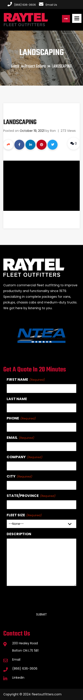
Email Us (48, 5)
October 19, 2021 (32, 131)
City (11, 476)
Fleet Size (16, 515)
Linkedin (18, 677)
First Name (17, 379)
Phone (13, 418)
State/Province (23, 495)
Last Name (17, 398)
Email (12, 437)
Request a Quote (66, 18)
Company (16, 456)
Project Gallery (35, 66)
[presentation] (40, 597)
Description (19, 533)
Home (15, 66)
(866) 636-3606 (24, 668)
